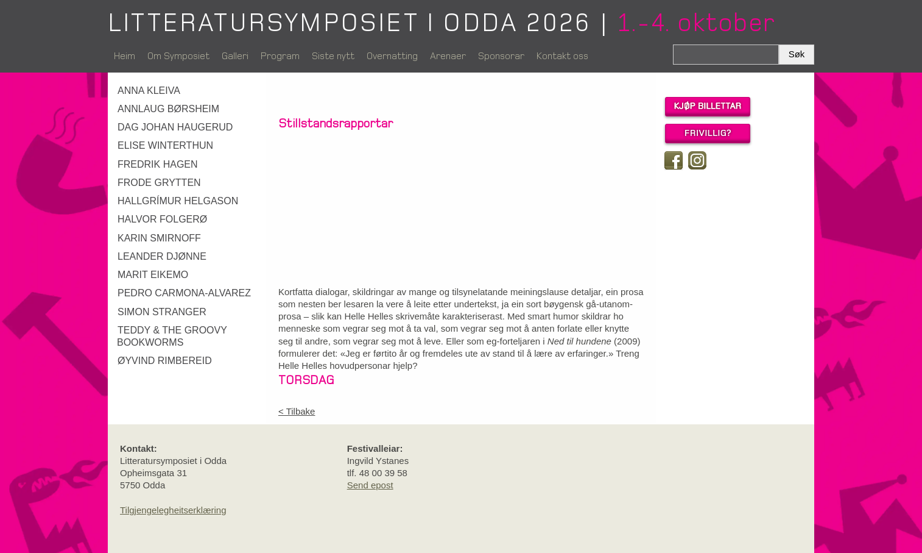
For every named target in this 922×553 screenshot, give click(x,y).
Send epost (370, 485)
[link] (188, 91)
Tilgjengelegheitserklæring (173, 510)
